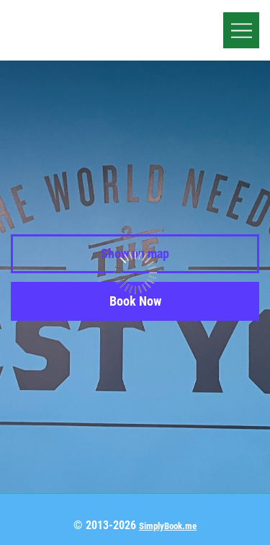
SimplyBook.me (168, 525)
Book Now (135, 301)
